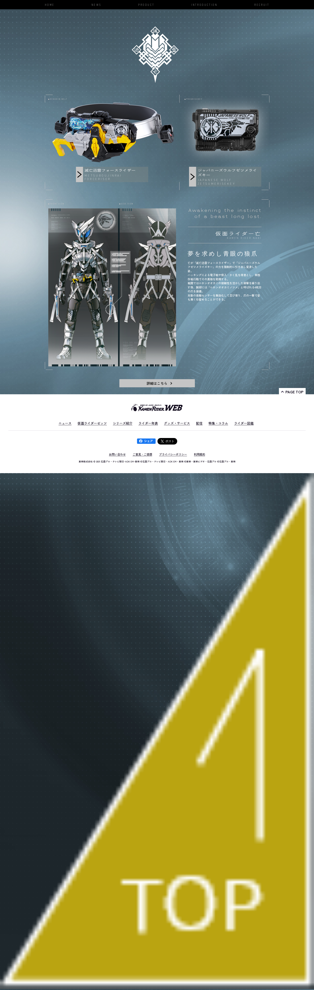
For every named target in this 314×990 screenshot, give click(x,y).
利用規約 (199, 454)
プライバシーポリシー (173, 454)
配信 (199, 423)
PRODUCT (146, 4)
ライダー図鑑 (244, 423)
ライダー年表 (148, 423)
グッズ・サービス (177, 423)
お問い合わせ (117, 454)
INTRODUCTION (204, 4)
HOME (50, 4)
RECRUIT (261, 4)
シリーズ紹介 (122, 423)
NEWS (96, 4)
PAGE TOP (294, 392)
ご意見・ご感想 (142, 454)
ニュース (65, 423)
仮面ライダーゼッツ (92, 423)
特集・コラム (218, 423)
